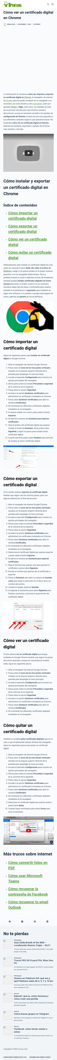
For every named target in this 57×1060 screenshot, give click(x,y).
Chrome (27, 97)
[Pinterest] (34, 921)
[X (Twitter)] (22, 921)
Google (9, 100)
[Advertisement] (28, 59)
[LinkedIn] (47, 921)
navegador (37, 104)
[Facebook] (9, 921)
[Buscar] (48, 4)
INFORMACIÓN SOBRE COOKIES (40, 1057)
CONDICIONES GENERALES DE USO (14, 1057)
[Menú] (52, 4)
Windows (7, 271)
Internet (37, 24)
